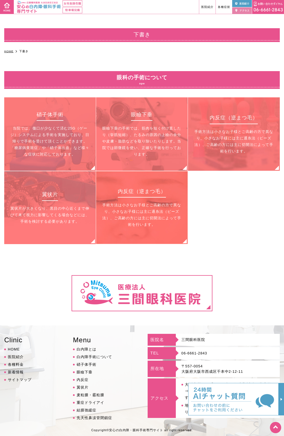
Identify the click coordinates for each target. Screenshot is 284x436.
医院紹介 (207, 6)
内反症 (82, 380)
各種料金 (16, 364)
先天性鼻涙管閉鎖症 (94, 418)
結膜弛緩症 (86, 410)
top (275, 427)
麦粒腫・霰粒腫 (90, 395)
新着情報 (16, 372)
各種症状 (224, 6)
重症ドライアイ (90, 402)
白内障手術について (94, 357)
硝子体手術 (86, 364)
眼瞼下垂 (84, 372)
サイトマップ (20, 380)
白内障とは (86, 349)
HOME (14, 349)
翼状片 (82, 387)
